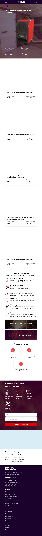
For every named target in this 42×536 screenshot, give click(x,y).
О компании (8, 511)
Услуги (7, 505)
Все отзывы (21, 375)
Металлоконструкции (11, 503)
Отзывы (7, 520)
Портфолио (8, 518)
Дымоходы (8, 498)
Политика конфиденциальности (12, 474)
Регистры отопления (11, 496)
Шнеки (7, 501)
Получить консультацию (21, 424)
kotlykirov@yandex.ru (17, 457)
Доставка (7, 525)
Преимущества (9, 514)
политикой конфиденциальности (29, 427)
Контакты (8, 530)
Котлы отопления (19, 6)
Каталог (11, 6)
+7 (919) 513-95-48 (16, 455)
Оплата (7, 527)
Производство (9, 516)
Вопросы (7, 523)
